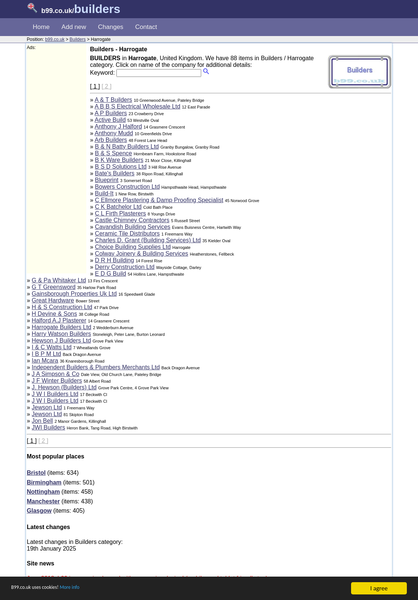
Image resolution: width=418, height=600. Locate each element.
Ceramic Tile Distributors (127, 233)
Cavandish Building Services (132, 227)
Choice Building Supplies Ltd (133, 247)
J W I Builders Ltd (55, 394)
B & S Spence (113, 153)
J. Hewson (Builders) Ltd (64, 387)
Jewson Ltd (47, 407)
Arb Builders (110, 140)
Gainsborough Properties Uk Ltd (74, 294)
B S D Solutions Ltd (121, 166)
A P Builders (110, 113)
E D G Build (110, 273)
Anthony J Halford (118, 126)
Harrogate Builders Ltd (61, 327)
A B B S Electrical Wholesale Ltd (137, 106)
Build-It (104, 193)
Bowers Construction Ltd (127, 187)
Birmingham (44, 482)
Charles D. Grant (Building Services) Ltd (148, 240)
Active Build (110, 120)
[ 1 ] (95, 86)
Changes (110, 26)
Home (41, 26)
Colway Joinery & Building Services (141, 253)
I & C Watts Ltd (51, 347)
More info (86, 589)
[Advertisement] (56, 162)
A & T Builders (113, 100)
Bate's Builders (114, 173)
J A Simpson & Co (55, 374)
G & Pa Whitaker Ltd (59, 280)
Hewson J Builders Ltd (61, 340)
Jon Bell (42, 421)
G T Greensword (53, 287)
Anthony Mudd (113, 133)
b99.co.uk (54, 39)
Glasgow (39, 510)
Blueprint (106, 180)
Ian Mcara (45, 360)
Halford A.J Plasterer (59, 320)
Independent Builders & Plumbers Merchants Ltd (96, 367)
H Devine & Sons (54, 314)
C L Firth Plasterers (120, 213)
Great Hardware (53, 300)
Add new (73, 26)
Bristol (36, 473)
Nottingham (43, 492)
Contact (146, 26)
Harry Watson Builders (61, 334)
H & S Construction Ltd (62, 307)
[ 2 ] (107, 86)
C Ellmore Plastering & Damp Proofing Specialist (159, 200)
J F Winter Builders (57, 380)
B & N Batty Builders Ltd (127, 146)
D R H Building (114, 260)
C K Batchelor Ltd (118, 207)
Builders (78, 39)
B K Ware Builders (119, 160)
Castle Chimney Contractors (132, 220)
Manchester (43, 501)
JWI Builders (48, 427)
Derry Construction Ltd (124, 267)
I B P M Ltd (46, 354)
